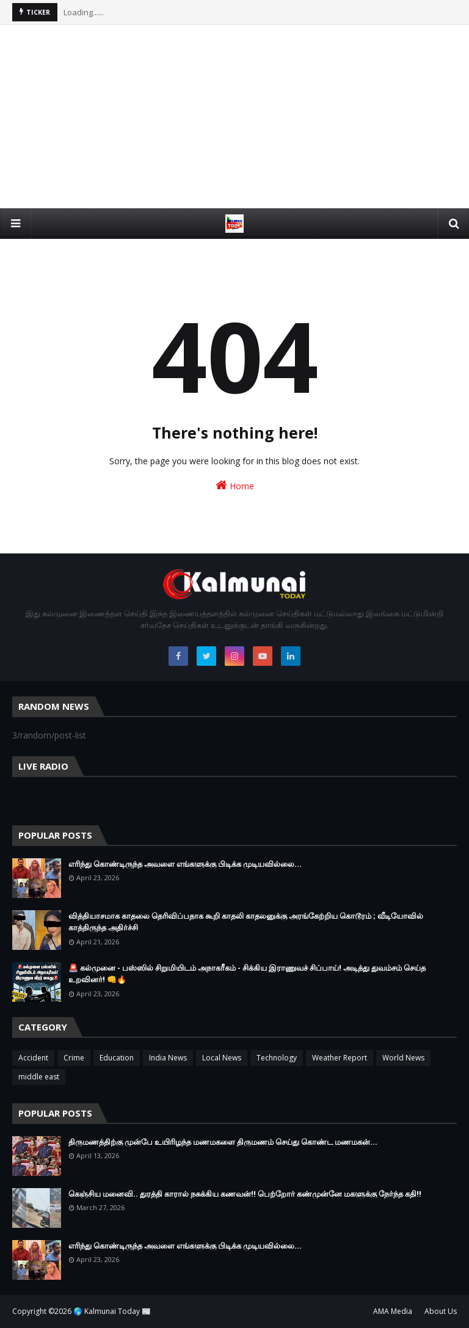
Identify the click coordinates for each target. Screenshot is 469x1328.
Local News (221, 1058)
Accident (33, 1058)
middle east (38, 1076)
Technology (276, 1058)
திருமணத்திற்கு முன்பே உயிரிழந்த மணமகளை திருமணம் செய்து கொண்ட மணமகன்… (222, 1141)
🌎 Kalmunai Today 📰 (112, 1311)
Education (117, 1058)
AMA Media (392, 1311)
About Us (440, 1311)
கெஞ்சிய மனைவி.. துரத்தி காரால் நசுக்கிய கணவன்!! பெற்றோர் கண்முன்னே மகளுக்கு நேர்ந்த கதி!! (244, 1193)
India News (168, 1058)
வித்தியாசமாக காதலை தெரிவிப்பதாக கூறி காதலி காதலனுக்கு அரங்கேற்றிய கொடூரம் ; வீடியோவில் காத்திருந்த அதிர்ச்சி (245, 921)
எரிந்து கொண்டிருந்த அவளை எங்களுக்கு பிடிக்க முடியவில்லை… (185, 863)
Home (235, 485)
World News (403, 1058)
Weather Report (339, 1058)
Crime (74, 1058)
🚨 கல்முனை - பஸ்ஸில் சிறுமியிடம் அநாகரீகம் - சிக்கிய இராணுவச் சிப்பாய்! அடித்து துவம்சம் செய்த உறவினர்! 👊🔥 (247, 973)
